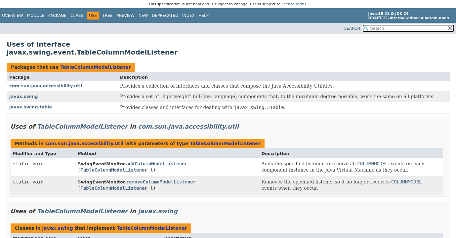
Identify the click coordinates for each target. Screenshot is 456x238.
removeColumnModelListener (161, 181)
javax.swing (23, 96)
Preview (126, 15)
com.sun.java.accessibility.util (45, 85)
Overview (12, 15)
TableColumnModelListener (95, 67)
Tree (108, 15)
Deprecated (165, 15)
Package (57, 15)
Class (76, 15)
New (143, 15)
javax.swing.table (30, 106)
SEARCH (352, 28)
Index (188, 15)
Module (35, 15)
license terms (294, 4)
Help (204, 15)
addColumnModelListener (156, 163)
